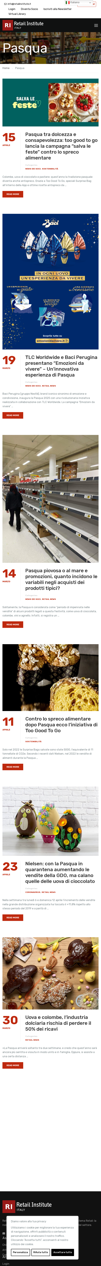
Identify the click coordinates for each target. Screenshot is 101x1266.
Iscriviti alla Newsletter (57, 9)
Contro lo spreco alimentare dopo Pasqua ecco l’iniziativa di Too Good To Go (61, 725)
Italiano (72, 3)
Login (11, 9)
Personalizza (20, 1252)
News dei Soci (33, 169)
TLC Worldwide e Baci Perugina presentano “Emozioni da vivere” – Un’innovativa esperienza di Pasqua (61, 366)
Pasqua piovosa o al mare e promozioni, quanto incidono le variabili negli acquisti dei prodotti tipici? (61, 579)
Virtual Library (17, 13)
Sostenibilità (50, 169)
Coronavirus (32, 892)
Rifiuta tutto (40, 1252)
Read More (13, 194)
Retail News (49, 386)
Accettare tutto (62, 1252)
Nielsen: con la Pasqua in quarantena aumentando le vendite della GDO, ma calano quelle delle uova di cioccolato (60, 872)
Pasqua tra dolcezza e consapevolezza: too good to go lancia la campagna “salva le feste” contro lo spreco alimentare (61, 146)
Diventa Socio (29, 9)
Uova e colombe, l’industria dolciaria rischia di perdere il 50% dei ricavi (58, 1023)
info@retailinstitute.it (19, 4)
